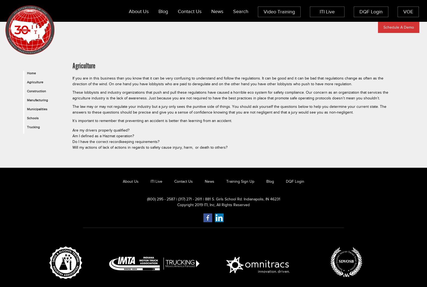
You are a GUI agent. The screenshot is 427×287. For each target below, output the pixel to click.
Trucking (33, 127)
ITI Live (327, 11)
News (217, 11)
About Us (139, 11)
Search (240, 11)
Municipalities (37, 109)
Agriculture (35, 82)
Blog (163, 11)
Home (31, 73)
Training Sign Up (240, 181)
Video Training (279, 11)
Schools (33, 118)
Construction (36, 91)
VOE (408, 11)
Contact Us (190, 11)
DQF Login (371, 11)
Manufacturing (37, 100)
